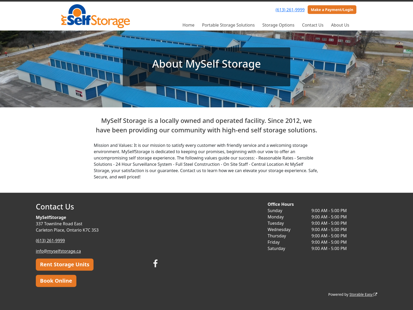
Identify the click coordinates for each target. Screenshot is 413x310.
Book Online (56, 280)
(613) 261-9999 (290, 10)
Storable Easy (363, 294)
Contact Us (312, 25)
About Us (340, 25)
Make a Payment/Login (332, 9)
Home (189, 25)
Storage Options (278, 25)
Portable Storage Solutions (228, 25)
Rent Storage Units (64, 264)
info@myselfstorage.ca (58, 251)
